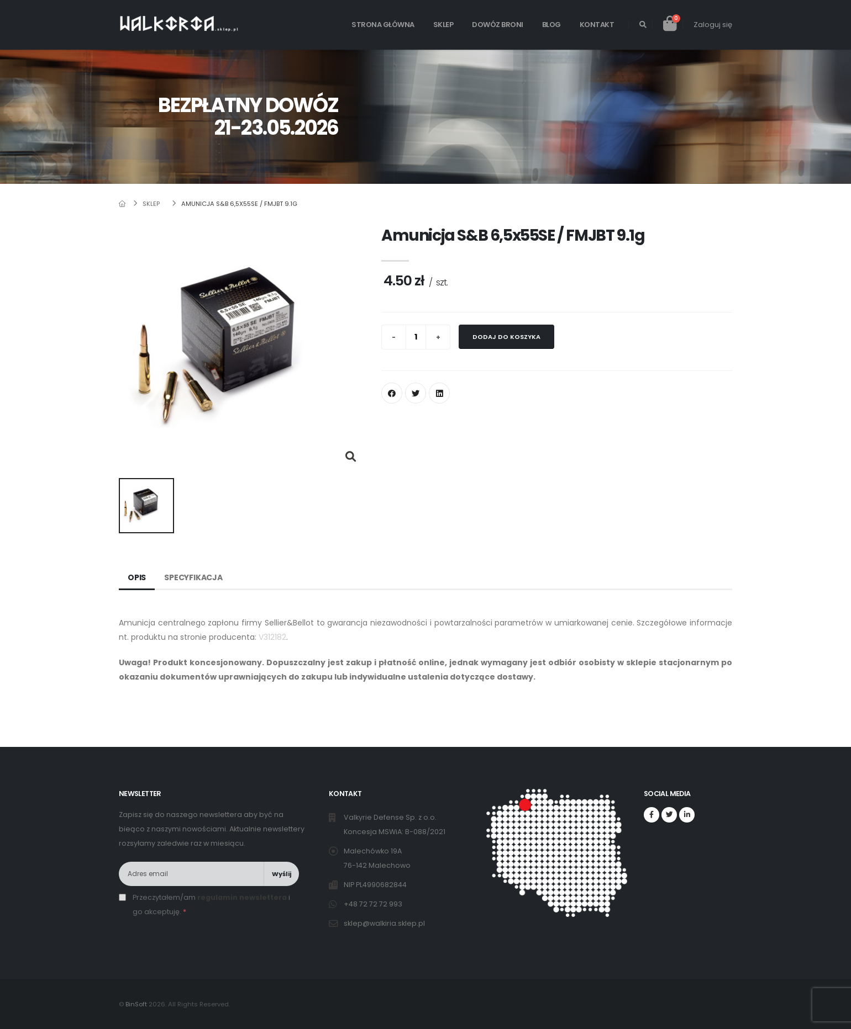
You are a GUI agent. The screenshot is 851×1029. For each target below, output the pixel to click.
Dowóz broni (497, 24)
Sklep (443, 24)
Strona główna (382, 24)
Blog (551, 24)
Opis (137, 577)
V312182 (272, 637)
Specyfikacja (193, 577)
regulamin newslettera (242, 897)
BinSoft (136, 1004)
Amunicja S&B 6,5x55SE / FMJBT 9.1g (239, 203)
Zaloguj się (713, 24)
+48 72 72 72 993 (374, 904)
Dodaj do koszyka (506, 336)
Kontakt (597, 24)
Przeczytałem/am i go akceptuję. (211, 904)
